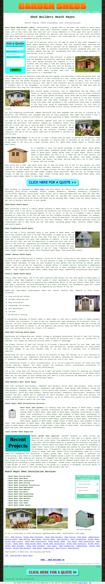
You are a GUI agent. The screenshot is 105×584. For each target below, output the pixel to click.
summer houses (11, 263)
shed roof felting (68, 355)
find (11, 386)
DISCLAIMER (95, 12)
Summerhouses (93, 537)
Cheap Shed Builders (54, 537)
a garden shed (56, 27)
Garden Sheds (93, 539)
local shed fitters (89, 447)
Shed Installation (78, 539)
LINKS (76, 12)
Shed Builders (63, 539)
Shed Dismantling (66, 546)
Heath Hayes (39, 189)
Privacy (99, 566)
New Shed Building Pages (17, 566)
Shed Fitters (61, 548)
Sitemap (6, 566)
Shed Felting (16, 537)
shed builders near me (58, 467)
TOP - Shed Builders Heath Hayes (19, 555)
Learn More (82, 583)
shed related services (28, 427)
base (88, 78)
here (43, 399)
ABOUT (81, 12)
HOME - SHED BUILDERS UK (52, 560)
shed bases (49, 222)
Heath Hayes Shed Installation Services (30, 471)
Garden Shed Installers (33, 537)
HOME (70, 12)
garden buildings (56, 95)
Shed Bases (81, 537)
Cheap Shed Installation (35, 541)
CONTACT (87, 12)
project (63, 125)
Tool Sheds (72, 541)
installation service (67, 49)
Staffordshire (58, 427)
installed (25, 237)
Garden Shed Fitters (14, 541)
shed (52, 57)
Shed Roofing (24, 539)
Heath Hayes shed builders (32, 407)
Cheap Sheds (18, 544)
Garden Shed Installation (54, 544)
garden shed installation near (76, 458)
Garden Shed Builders (14, 546)
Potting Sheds (11, 539)
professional (28, 112)
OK (90, 583)
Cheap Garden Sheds (56, 541)
